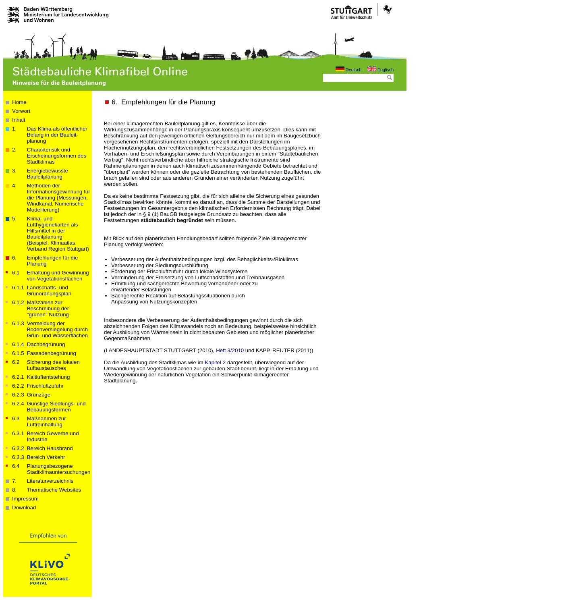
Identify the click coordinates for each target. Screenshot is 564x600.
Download (24, 507)
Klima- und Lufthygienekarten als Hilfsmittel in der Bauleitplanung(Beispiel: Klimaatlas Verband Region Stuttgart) (58, 234)
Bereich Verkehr (46, 457)
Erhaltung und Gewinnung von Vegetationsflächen (58, 276)
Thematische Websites (54, 490)
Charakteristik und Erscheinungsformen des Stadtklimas (56, 156)
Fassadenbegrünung (51, 353)
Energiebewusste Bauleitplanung (47, 174)
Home (19, 102)
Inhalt (18, 120)
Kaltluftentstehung (48, 377)
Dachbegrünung (46, 344)
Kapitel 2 (215, 362)
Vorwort (21, 111)
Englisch (380, 69)
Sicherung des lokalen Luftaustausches (53, 365)
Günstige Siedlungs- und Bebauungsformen (56, 407)
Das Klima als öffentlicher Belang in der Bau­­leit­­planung (57, 135)
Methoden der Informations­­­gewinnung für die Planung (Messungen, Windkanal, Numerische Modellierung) (58, 198)
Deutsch (348, 69)
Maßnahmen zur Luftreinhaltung (46, 421)
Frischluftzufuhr (45, 386)
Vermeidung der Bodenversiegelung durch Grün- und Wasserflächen (57, 329)
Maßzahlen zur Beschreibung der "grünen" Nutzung (48, 308)
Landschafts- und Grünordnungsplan (49, 290)
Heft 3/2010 (230, 350)
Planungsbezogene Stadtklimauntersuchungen (59, 469)
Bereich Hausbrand (50, 448)
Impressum (25, 499)
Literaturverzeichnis (50, 481)
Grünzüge (39, 395)
